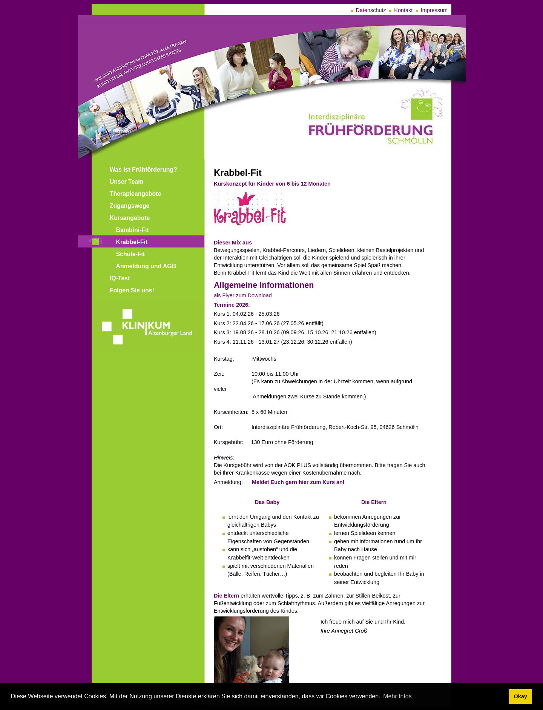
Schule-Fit (130, 254)
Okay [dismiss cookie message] (520, 696)
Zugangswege (130, 206)
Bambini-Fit (132, 230)
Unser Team (127, 181)
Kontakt (403, 10)
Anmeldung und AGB (146, 266)
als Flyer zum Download (243, 295)
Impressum (434, 10)
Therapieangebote (135, 194)
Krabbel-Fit (132, 242)
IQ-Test (120, 278)
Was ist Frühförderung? (143, 169)
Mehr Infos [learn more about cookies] (397, 696)
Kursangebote (130, 218)
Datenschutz (371, 10)
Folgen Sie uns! (132, 290)
